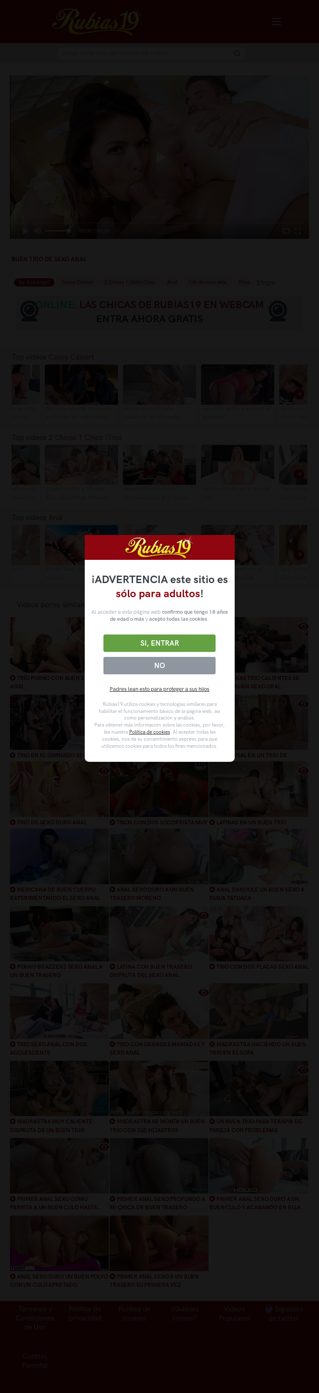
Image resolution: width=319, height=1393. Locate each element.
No (159, 665)
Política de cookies (149, 732)
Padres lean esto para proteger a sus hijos (159, 689)
